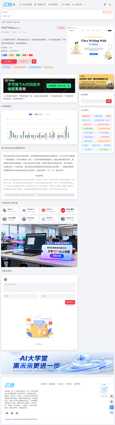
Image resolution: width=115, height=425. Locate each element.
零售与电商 (88, 133)
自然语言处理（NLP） (102, 120)
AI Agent (85, 145)
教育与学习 (86, 120)
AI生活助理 (105, 137)
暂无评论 (8, 271)
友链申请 (44, 384)
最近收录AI (86, 116)
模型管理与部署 (103, 141)
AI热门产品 (96, 145)
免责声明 (77, 384)
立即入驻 (107, 12)
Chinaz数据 (21, 160)
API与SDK (104, 149)
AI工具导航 (19, 419)
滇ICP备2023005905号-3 (30, 419)
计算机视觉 (98, 116)
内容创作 (107, 145)
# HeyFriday (48, 67)
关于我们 (68, 384)
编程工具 (87, 124)
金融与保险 (88, 141)
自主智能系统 (88, 128)
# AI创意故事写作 (20, 67)
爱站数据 (10, 160)
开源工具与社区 (103, 124)
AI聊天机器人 (88, 137)
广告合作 (60, 384)
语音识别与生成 (104, 128)
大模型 (108, 116)
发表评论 (70, 302)
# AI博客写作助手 (35, 67)
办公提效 (88, 149)
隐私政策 (52, 384)
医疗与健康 (104, 133)
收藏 (61, 28)
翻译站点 (17, 28)
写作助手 (9, 22)
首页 (3, 22)
